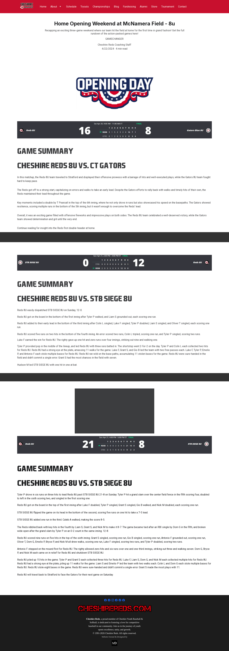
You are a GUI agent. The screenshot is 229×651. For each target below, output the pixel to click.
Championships (101, 6)
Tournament (167, 6)
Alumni (143, 6)
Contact (182, 6)
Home (43, 6)
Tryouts (84, 6)
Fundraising (129, 6)
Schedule (71, 6)
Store (154, 6)
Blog (116, 6)
